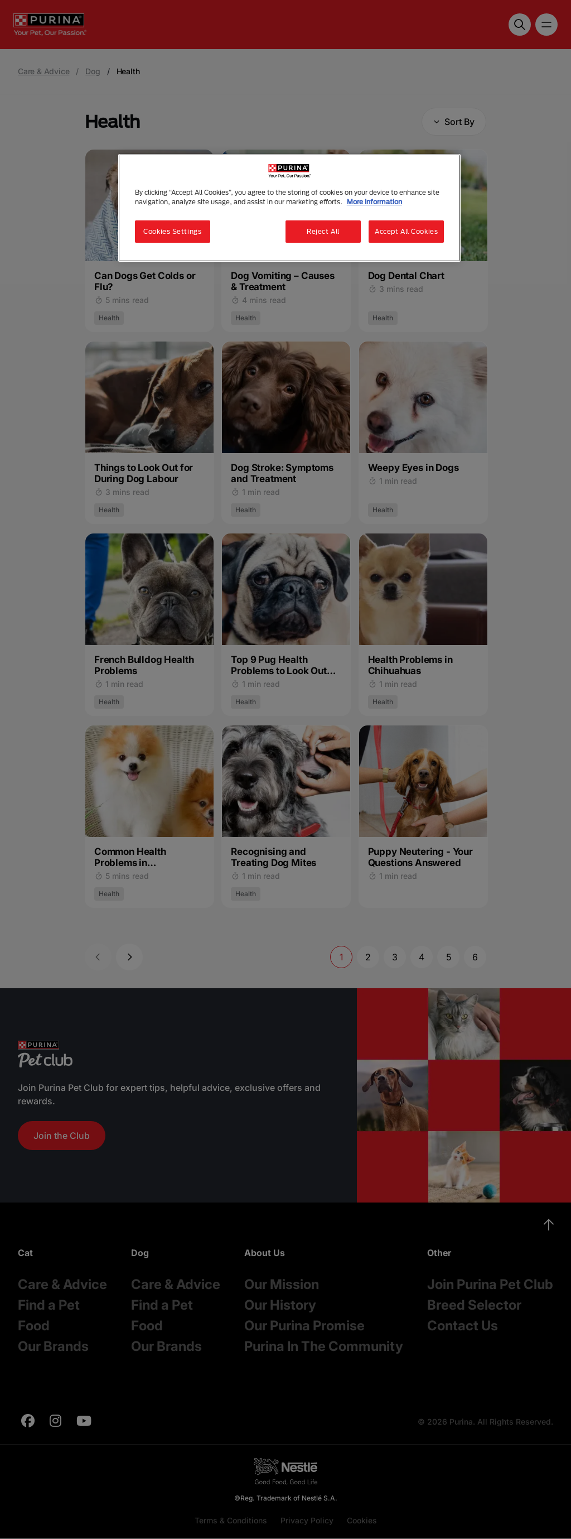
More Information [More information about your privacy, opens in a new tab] (374, 201)
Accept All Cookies (406, 231)
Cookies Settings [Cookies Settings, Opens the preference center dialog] (172, 231)
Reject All (323, 231)
